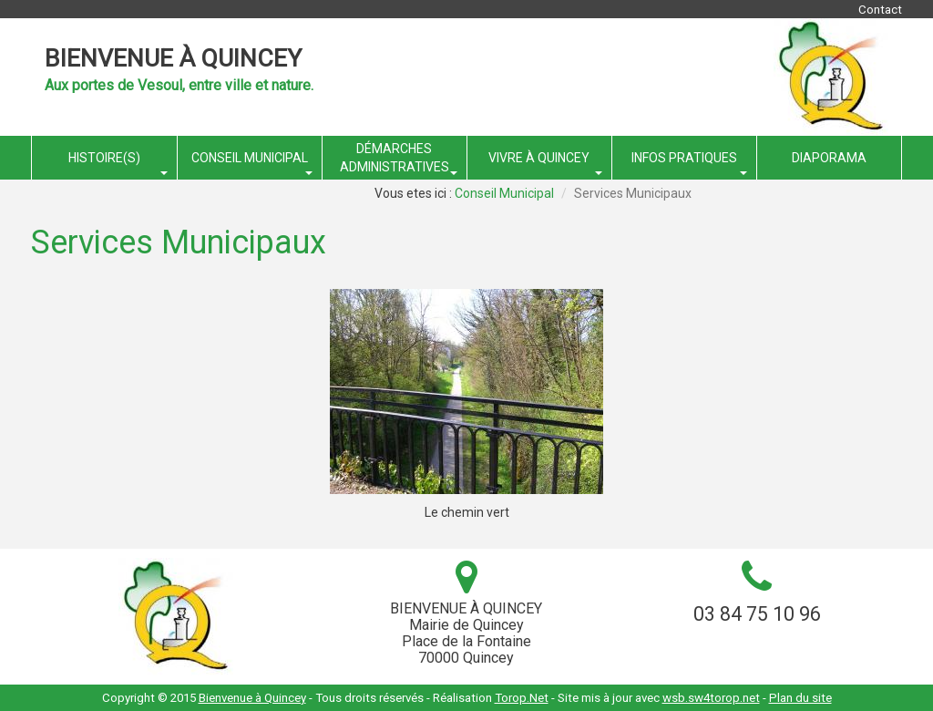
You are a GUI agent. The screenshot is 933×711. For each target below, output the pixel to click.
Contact (880, 9)
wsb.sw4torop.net (711, 698)
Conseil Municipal (504, 193)
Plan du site (800, 698)
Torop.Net (522, 698)
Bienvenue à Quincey (173, 58)
